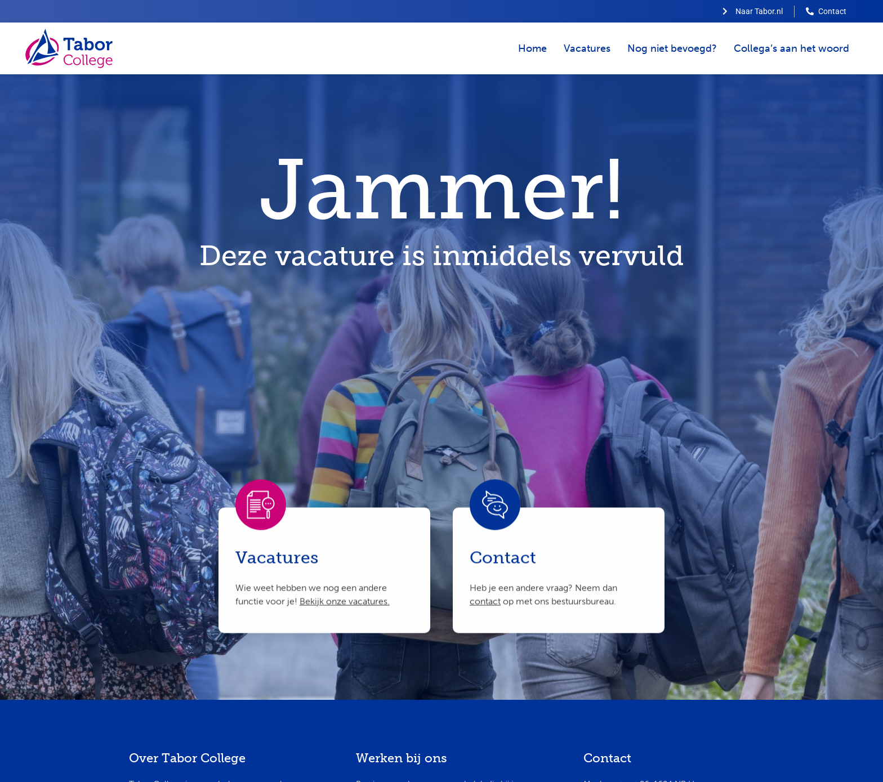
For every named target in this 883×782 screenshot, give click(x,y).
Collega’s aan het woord (791, 48)
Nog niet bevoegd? (672, 48)
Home (532, 48)
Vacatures (587, 48)
